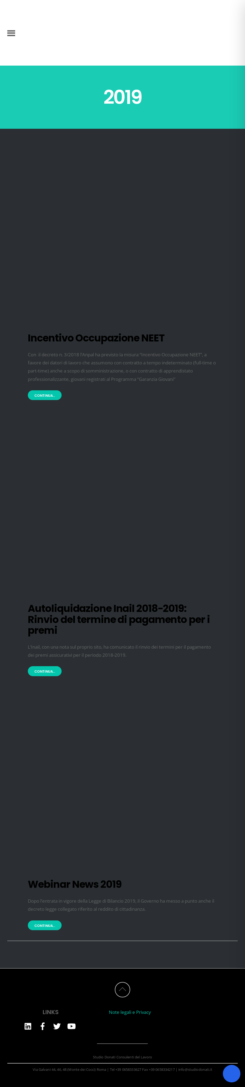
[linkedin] (28, 1026)
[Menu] (11, 33)
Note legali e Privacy (130, 1012)
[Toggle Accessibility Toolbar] (231, 1073)
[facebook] (42, 1026)
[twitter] (57, 1026)
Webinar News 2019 (74, 884)
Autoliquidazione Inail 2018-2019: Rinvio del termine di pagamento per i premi (119, 619)
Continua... (44, 395)
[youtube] (71, 1026)
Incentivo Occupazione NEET (96, 338)
